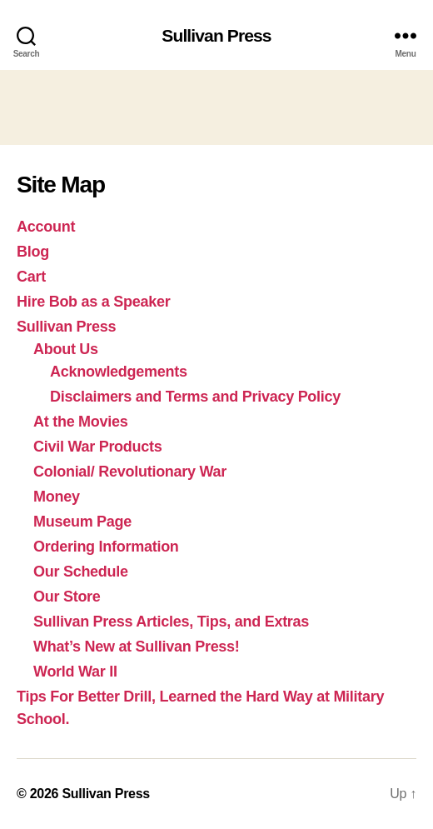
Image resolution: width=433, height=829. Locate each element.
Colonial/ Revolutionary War (129, 471)
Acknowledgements (118, 371)
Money (56, 496)
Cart (31, 276)
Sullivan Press (216, 35)
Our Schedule (80, 571)
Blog (33, 251)
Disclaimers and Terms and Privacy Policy (195, 396)
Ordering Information (106, 546)
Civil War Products (97, 446)
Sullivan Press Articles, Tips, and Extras (171, 621)
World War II (75, 671)
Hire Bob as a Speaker (93, 301)
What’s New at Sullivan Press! (136, 646)
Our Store (67, 596)
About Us (65, 349)
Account (46, 226)
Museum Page (82, 521)
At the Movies (80, 421)
